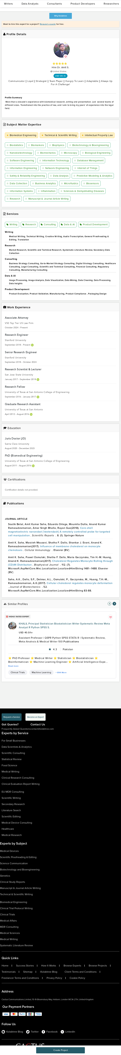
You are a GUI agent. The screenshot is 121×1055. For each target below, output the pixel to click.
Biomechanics (46, 153)
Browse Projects (98, 966)
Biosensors (91, 183)
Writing (12, 224)
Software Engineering (20, 160)
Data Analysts (30, 4)
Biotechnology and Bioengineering (20, 869)
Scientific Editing (11, 816)
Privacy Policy (54, 978)
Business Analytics (44, 183)
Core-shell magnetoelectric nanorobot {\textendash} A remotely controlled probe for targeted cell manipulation (59, 531)
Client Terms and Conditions (81, 972)
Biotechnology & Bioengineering (89, 145)
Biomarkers (36, 145)
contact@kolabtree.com (42, 729)
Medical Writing (10, 771)
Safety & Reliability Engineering (25, 176)
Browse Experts (72, 966)
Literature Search (11, 810)
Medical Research (12, 835)
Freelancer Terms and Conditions (20, 978)
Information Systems (19, 191)
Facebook (50, 1032)
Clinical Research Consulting (18, 778)
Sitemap (27, 972)
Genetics (5, 876)
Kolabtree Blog (49, 972)
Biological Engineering (96, 153)
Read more (13, 666)
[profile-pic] (12, 626)
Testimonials (9, 972)
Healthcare (8, 829)
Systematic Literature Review (16, 945)
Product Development (94, 224)
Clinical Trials (18, 672)
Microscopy (69, 153)
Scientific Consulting (13, 753)
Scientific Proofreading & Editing (18, 857)
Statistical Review (12, 759)
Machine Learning (41, 672)
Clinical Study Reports (12, 882)
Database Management (88, 160)
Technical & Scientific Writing (59, 135)
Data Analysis (59, 176)
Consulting (48, 224)
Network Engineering (55, 168)
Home (5, 966)
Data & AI (68, 224)
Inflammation (46, 191)
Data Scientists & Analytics (17, 747)
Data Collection (16, 183)
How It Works (48, 966)
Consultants (54, 4)
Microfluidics (69, 183)
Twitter (32, 1032)
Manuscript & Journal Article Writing (47, 199)
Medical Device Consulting (17, 823)
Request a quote (48, 24)
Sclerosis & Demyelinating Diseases (82, 191)
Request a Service (11, 717)
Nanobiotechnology (19, 153)
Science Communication (14, 863)
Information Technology (54, 160)
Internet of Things (85, 168)
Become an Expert (35, 717)
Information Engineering (21, 168)
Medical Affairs (8, 921)
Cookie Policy (77, 978)
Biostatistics (14, 145)
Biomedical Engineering (21, 135)
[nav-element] (109, 603)
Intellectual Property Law (97, 135)
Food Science (9, 765)
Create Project (60, 1050)
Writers (8, 4)
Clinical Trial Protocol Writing (16, 908)
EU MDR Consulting (13, 792)
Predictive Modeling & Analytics (92, 176)
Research (13, 199)
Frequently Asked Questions (16, 729)
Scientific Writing (11, 798)
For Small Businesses (13, 741)
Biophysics (56, 145)
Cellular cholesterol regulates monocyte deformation (79, 583)
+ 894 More (61, 672)
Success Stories (25, 966)
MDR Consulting (9, 927)
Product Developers (83, 4)
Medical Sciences (10, 933)
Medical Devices (9, 851)
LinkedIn (68, 1032)
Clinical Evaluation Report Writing (21, 784)
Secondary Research (13, 804)
